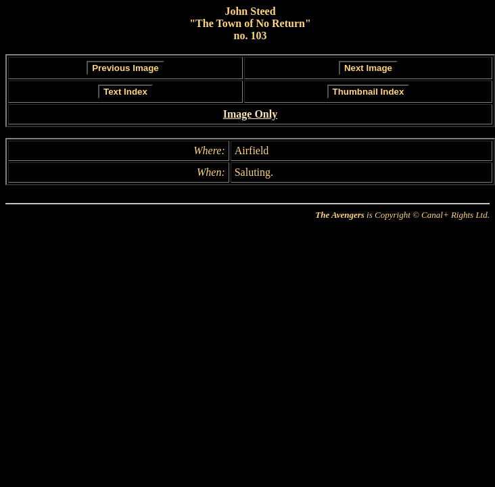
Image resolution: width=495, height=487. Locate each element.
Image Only (250, 114)
